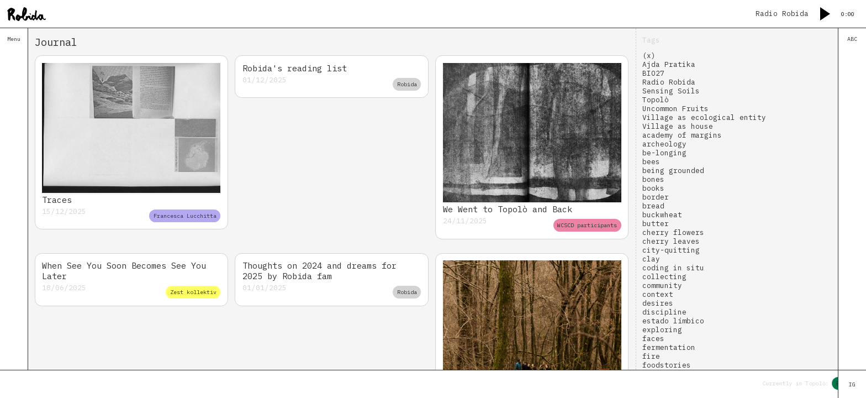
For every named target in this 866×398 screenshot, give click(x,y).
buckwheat (662, 214)
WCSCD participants (587, 225)
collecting (664, 276)
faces (653, 338)
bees (651, 161)
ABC (852, 39)
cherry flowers (673, 232)
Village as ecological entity (704, 117)
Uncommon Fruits (675, 108)
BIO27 (653, 73)
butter (655, 223)
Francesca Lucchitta (185, 215)
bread (653, 205)
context (657, 294)
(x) (649, 55)
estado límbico (673, 320)
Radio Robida (668, 81)
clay (651, 258)
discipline (664, 311)
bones (653, 179)
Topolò (655, 99)
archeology (664, 143)
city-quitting (671, 249)
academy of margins (682, 134)
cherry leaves (671, 241)
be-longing (664, 152)
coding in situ (673, 267)
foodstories (666, 364)
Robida (407, 84)
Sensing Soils (671, 90)
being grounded (673, 170)
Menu (13, 39)
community (662, 285)
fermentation (668, 347)
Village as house (677, 126)
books (653, 188)
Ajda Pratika (668, 64)
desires (657, 302)
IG (852, 384)
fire (651, 356)
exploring (662, 329)
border (655, 196)
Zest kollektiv (193, 292)
